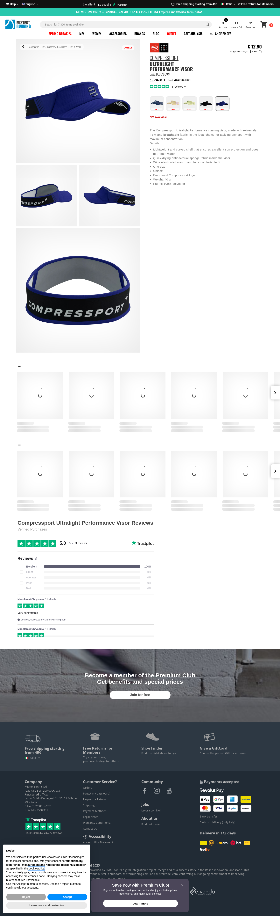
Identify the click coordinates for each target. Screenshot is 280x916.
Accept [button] (67, 896)
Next (275, 392)
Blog (156, 33)
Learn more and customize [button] (46, 905)
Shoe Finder (221, 33)
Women (97, 33)
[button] (12, 4)
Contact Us (90, 828)
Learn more (141, 903)
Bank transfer (208, 816)
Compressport (164, 58)
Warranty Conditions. (97, 822)
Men (82, 33)
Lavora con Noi (151, 810)
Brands (139, 33)
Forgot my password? (96, 793)
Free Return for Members (256, 4)
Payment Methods (95, 811)
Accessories (118, 33)
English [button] (30, 4)
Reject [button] (26, 896)
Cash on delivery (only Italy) (217, 822)
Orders (87, 787)
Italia (32, 757)
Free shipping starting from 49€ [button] (203, 4)
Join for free (140, 695)
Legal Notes (90, 817)
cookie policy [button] (36, 868)
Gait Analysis (193, 33)
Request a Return (94, 799)
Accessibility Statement (98, 842)
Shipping (89, 805)
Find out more (150, 824)
